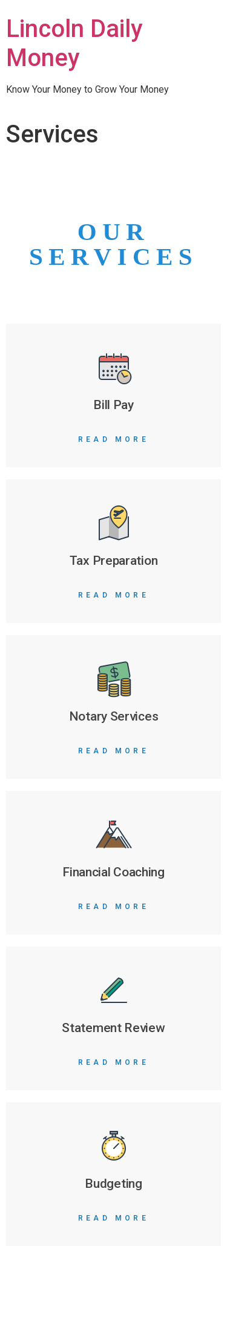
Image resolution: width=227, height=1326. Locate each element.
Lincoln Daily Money (74, 43)
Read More (113, 439)
